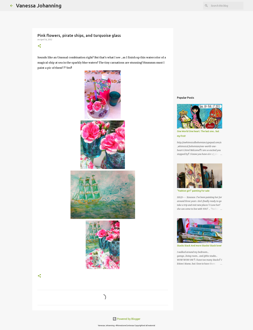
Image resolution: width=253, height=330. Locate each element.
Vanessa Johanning (38, 5)
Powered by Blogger (126, 318)
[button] (39, 46)
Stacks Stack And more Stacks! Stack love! (199, 245)
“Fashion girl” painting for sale (193, 190)
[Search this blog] (226, 6)
